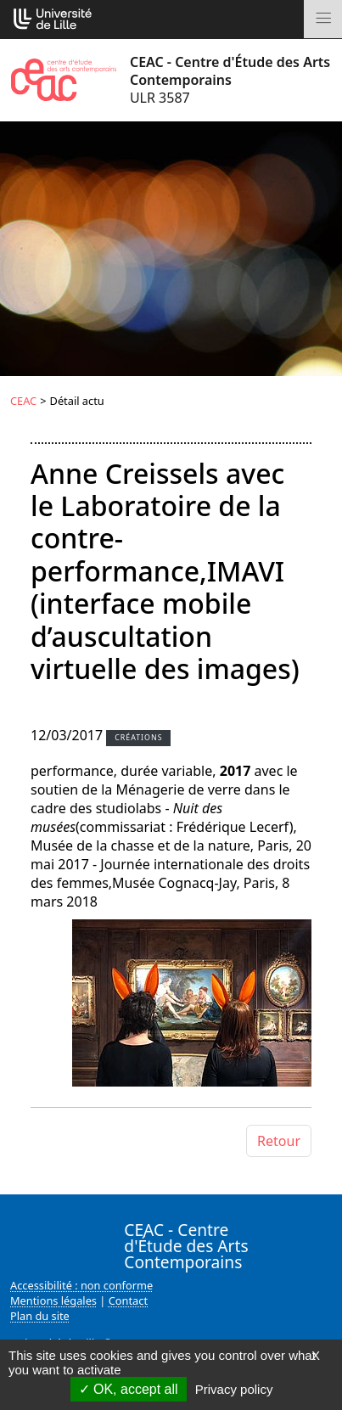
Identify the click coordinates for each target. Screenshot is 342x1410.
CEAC (23, 400)
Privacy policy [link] (234, 1389)
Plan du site (40, 1315)
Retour (278, 1141)
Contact (128, 1300)
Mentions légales (53, 1300)
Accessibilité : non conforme (81, 1285)
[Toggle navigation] (323, 19)
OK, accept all (128, 1389)
